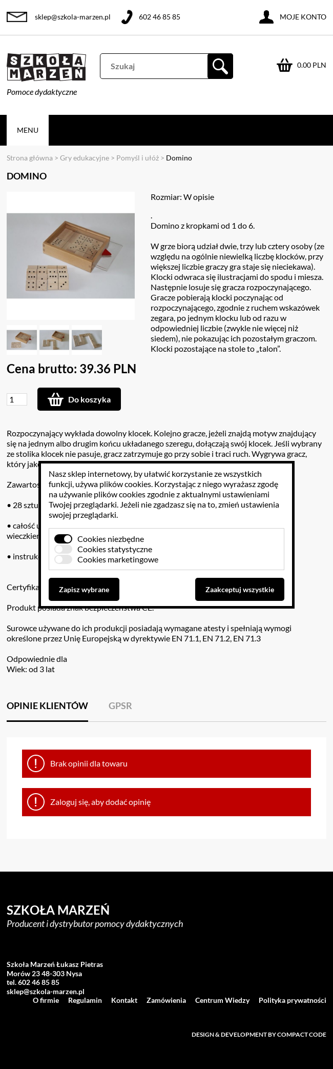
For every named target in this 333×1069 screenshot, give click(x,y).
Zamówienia (166, 1000)
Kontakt (124, 1000)
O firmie (46, 1000)
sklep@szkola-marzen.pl (73, 16)
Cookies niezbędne (110, 538)
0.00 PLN (311, 64)
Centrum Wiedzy (222, 1000)
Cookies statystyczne (114, 549)
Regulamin (85, 1000)
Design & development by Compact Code (259, 1034)
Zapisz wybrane (84, 589)
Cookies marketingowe (117, 559)
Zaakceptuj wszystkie (239, 589)
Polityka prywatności (292, 1000)
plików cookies (125, 484)
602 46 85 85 (159, 16)
